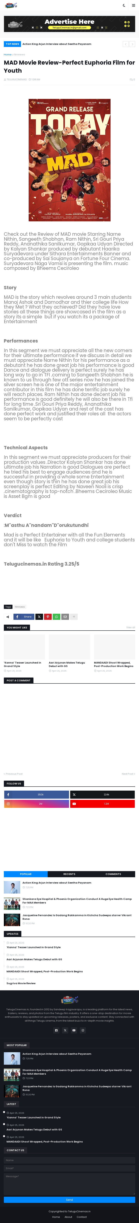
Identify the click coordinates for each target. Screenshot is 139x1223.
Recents (69, 874)
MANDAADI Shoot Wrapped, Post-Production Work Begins (113, 664)
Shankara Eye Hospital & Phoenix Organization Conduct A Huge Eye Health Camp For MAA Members (77, 900)
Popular (26, 874)
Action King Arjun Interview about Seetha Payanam (56, 44)
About (68, 1217)
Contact (82, 1217)
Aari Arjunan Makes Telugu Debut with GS (67, 664)
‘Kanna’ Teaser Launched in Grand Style (22, 664)
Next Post (127, 774)
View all (130, 627)
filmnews (19, 54)
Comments (113, 874)
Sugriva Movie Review (21, 983)
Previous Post (14, 774)
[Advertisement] (69, 839)
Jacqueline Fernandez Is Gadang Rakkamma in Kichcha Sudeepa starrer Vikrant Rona (77, 917)
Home (8, 54)
